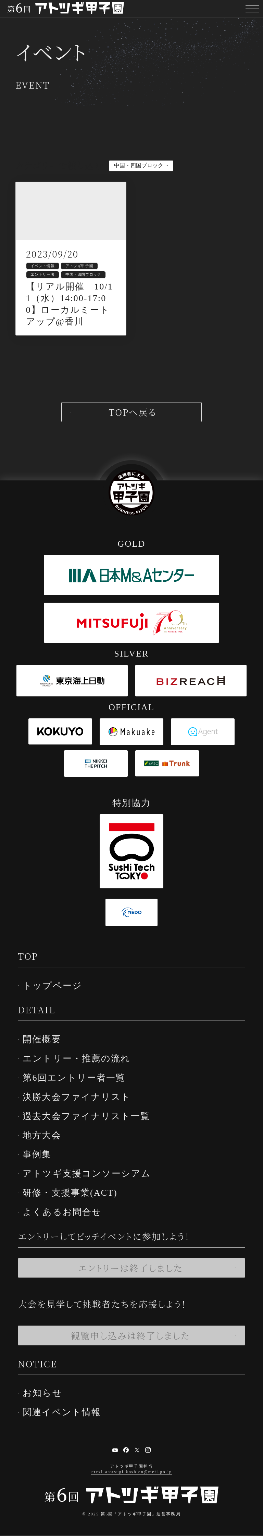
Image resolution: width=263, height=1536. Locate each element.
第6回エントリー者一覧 (78, 1088)
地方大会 (46, 1143)
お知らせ (46, 1395)
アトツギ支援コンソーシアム (91, 1179)
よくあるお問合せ (66, 1215)
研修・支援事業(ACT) (74, 1197)
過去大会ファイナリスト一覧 (90, 1124)
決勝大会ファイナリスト (81, 1106)
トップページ (56, 999)
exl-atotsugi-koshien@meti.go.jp (134, 1472)
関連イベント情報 (66, 1414)
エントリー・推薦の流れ (81, 1070)
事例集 (41, 1161)
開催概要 (46, 1052)
